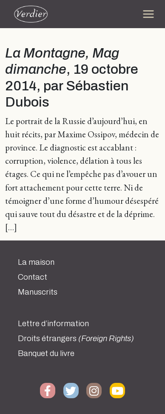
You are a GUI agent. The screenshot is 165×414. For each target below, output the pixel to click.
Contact (32, 277)
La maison (36, 262)
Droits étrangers (76, 338)
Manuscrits (37, 292)
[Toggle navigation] (148, 14)
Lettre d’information (53, 323)
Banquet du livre (46, 353)
